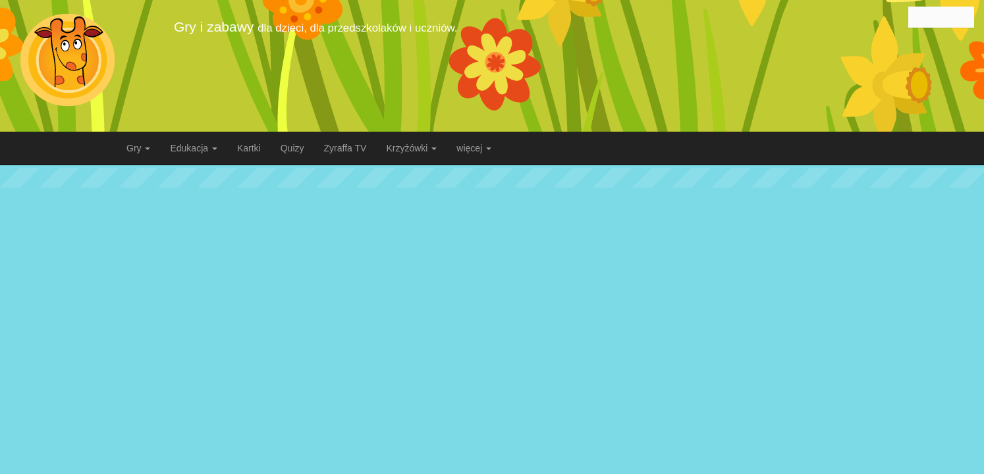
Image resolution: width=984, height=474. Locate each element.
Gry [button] (138, 148)
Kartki (249, 148)
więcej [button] (473, 148)
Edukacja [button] (193, 148)
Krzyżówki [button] (411, 148)
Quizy (292, 148)
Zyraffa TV (345, 148)
